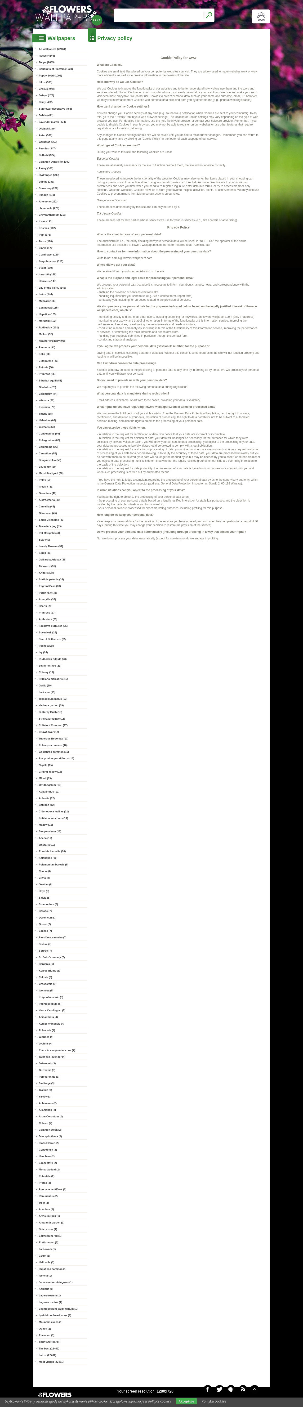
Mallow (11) (46, 824)
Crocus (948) (47, 88)
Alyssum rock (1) (49, 1215)
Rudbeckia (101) (49, 327)
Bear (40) (44, 539)
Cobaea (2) (45, 1123)
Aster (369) (45, 135)
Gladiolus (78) (47, 387)
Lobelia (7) (45, 930)
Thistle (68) (46, 413)
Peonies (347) (47, 148)
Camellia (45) (47, 506)
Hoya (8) (44, 891)
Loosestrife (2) (48, 1162)
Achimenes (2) (48, 1103)
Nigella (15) (46, 765)
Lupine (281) (46, 181)
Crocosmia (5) (47, 983)
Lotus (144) (46, 294)
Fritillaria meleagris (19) (53, 678)
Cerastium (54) (48, 453)
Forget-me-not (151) (51, 261)
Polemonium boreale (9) (53, 864)
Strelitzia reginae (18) (52, 718)
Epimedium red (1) (50, 1235)
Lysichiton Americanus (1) (55, 1315)
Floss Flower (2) (49, 1143)
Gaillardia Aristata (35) (52, 559)
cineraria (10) (47, 844)
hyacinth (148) (47, 274)
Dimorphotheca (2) (50, 1136)
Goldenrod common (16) (54, 751)
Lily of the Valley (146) (52, 287)
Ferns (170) (46, 241)
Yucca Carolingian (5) (52, 1010)
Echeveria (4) (47, 1030)
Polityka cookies (214, 1401)
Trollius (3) (45, 1090)
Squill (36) (45, 552)
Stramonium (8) (48, 904)
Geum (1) (44, 1255)
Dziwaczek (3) (47, 1063)
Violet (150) (46, 267)
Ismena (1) (45, 1275)
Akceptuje (186, 1401)
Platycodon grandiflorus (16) (56, 758)
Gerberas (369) (48, 141)
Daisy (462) (46, 102)
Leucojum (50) (48, 466)
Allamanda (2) (47, 1109)
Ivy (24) (43, 652)
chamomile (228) (49, 208)
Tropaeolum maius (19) (53, 698)
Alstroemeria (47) (49, 499)
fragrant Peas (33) (50, 586)
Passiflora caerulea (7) (53, 937)
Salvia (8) (44, 897)
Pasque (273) (47, 194)
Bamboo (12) (47, 804)
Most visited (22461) (51, 1361)
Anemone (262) (48, 201)
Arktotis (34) (46, 572)
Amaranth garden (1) (51, 1222)
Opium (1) (45, 1328)
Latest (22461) (47, 1355)
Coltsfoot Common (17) (53, 725)
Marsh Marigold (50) (51, 473)
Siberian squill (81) (50, 380)
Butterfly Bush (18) (50, 712)
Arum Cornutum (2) (51, 1116)
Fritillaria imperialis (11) (53, 818)
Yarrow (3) (45, 1096)
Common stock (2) (50, 1129)
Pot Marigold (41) (49, 533)
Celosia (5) (45, 977)
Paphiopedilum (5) (50, 1003)
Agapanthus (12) (49, 791)
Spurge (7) (45, 950)
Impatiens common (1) (53, 1269)
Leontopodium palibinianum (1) (58, 1308)
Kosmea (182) (47, 228)
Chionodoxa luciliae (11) (54, 811)
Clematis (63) (47, 427)
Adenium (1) (46, 1209)
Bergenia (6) (46, 964)
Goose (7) (45, 924)
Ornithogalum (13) (50, 785)
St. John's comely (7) (52, 957)
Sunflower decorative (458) (55, 108)
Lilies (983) (45, 82)
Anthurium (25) (48, 619)
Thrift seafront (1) (49, 1341)
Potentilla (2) (46, 1176)
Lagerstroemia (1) (50, 1295)
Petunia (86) (46, 367)
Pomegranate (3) (49, 1076)
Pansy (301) (46, 168)
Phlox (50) (45, 480)
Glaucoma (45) (48, 513)
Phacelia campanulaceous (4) (57, 1050)
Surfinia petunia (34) (51, 579)
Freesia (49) (46, 486)
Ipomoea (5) (46, 990)
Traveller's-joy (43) (50, 526)
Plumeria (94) (47, 347)
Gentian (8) (45, 884)
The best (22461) (49, 1348)
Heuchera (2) (47, 1156)
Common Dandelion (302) (54, 161)
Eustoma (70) (47, 407)
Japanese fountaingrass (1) (55, 1282)
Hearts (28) (45, 606)
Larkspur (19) (47, 692)
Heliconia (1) (46, 1262)
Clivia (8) (44, 877)
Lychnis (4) (46, 1043)
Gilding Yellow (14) (50, 771)
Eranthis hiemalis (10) (52, 851)
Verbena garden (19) (51, 705)
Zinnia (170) (46, 247)
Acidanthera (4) (48, 1017)
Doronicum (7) (48, 917)
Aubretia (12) (47, 798)
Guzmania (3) (47, 1070)
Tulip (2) (44, 1202)
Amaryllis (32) (47, 599)
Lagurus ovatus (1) (50, 1302)
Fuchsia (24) (46, 645)
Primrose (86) (47, 373)
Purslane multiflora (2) (52, 1189)
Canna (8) (45, 871)
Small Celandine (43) (51, 519)
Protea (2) (45, 1182)
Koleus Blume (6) (49, 970)
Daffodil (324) (47, 155)
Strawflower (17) (49, 731)
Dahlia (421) (46, 115)
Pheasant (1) (46, 1335)
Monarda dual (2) (49, 1169)
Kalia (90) (44, 354)
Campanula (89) (48, 360)
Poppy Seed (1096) (50, 75)
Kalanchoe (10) (48, 857)
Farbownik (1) (47, 1249)
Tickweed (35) (47, 566)
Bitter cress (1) (48, 1229)
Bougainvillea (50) (50, 460)
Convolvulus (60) (49, 433)
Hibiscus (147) (48, 281)
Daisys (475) (46, 95)
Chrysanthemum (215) (52, 214)
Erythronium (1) (48, 1242)
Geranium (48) (47, 493)
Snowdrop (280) (48, 188)
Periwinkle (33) (48, 592)
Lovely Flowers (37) (51, 546)
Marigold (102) (48, 320)
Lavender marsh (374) (52, 122)
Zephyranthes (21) (50, 665)
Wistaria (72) (46, 400)
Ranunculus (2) (48, 1196)
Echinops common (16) (53, 745)
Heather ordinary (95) (52, 340)
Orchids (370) (47, 128)
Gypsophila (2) (48, 1149)
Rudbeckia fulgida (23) (53, 659)
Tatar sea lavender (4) (52, 1056)
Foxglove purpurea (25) (53, 625)
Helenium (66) (47, 420)
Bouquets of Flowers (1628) (56, 68)
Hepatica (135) (48, 314)
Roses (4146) (47, 55)
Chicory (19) (46, 672)
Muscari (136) (47, 301)
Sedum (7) (45, 944)
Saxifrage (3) (46, 1083)
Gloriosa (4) (46, 1036)
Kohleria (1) (46, 1288)
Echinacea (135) (48, 307)
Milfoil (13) (45, 778)
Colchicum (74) (48, 393)
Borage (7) (45, 911)
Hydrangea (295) (49, 175)
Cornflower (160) (49, 254)
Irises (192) (45, 221)
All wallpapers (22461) (52, 49)
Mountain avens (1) (50, 1322)
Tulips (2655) (46, 62)
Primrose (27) (47, 612)
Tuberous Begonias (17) (53, 738)
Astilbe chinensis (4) (51, 1023)
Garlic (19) (45, 685)
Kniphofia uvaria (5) (51, 997)
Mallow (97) (46, 334)
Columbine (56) (48, 446)
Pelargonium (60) (49, 440)
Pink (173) (45, 234)
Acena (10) (45, 838)
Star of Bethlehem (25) (53, 639)
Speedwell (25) (48, 632)
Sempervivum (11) (50, 831)
